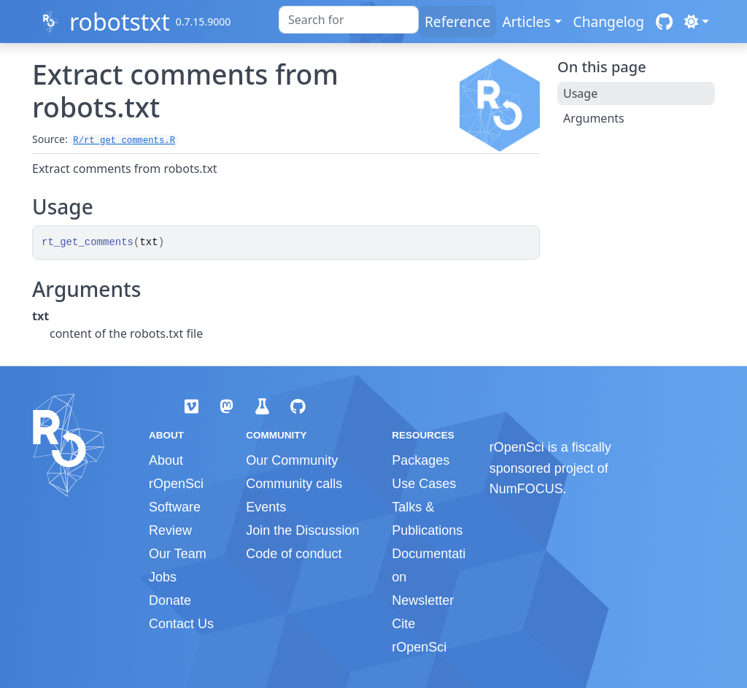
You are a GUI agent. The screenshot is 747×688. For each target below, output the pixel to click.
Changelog (609, 21)
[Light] (696, 21)
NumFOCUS (526, 489)
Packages (420, 460)
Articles (526, 21)
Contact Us (181, 624)
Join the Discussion (302, 530)
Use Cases (424, 483)
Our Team (177, 553)
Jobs (163, 577)
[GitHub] (664, 21)
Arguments (593, 118)
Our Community (292, 460)
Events (266, 507)
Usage (580, 93)
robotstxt (119, 21)
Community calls (294, 483)
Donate (170, 600)
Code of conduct (293, 553)
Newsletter (423, 600)
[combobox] (349, 20)
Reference (457, 21)
